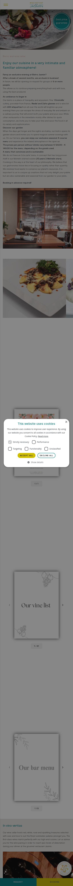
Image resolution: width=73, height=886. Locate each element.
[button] (37, 462)
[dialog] (36, 443)
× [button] (66, 422)
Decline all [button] (46, 455)
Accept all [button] (26, 455)
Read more (43, 436)
